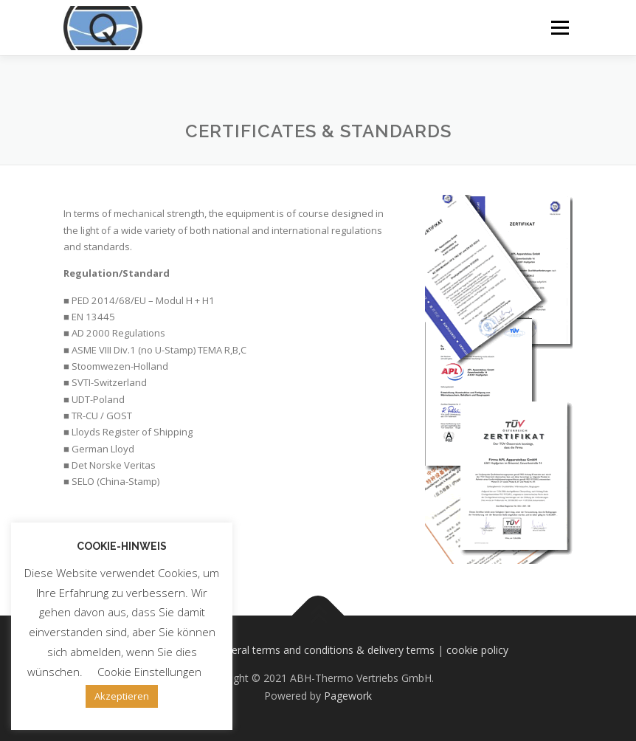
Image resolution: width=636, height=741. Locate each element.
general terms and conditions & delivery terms (324, 650)
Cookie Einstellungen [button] (149, 671)
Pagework (348, 696)
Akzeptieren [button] (121, 696)
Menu (560, 27)
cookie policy (477, 650)
